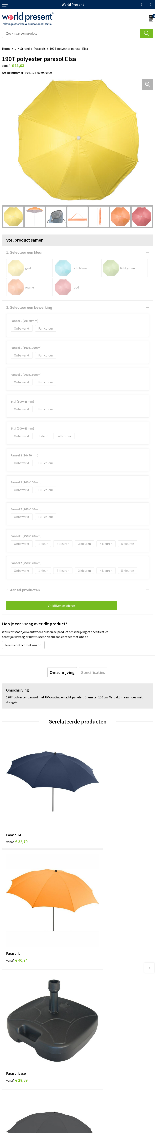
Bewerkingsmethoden (95, 1049)
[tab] (62, 672)
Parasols (40, 49)
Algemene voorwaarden (54, 1131)
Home (6, 49)
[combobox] (71, 33)
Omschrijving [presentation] (62, 672)
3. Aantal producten (23, 589)
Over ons (86, 1024)
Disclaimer (110, 1131)
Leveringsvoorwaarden (95, 1042)
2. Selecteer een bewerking (29, 307)
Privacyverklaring (86, 1131)
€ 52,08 (92, 909)
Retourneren (11, 1099)
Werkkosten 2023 (91, 1030)
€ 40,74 (92, 815)
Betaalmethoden (14, 1093)
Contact (7, 1086)
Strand (25, 49)
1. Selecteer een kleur (24, 252)
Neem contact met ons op (23, 645)
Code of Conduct (91, 1036)
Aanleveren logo (91, 1055)
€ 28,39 (16, 909)
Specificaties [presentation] (93, 672)
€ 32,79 (16, 815)
